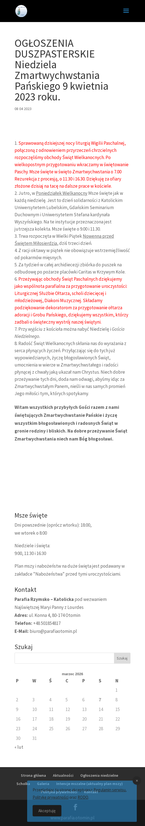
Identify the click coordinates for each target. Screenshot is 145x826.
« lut (19, 747)
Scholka (23, 783)
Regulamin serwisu (109, 792)
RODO (83, 800)
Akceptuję (47, 813)
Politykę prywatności (51, 800)
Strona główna (33, 775)
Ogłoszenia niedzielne (99, 775)
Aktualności (63, 775)
